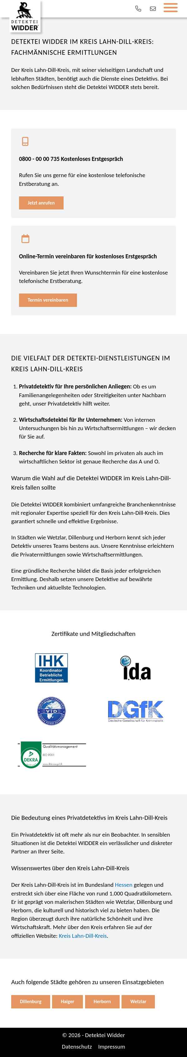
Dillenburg (30, 1001)
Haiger (67, 1001)
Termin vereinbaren (48, 300)
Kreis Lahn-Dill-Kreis (83, 935)
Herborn (102, 1001)
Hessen (123, 884)
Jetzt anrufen (41, 203)
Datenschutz (77, 1046)
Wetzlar (138, 1001)
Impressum (111, 1046)
